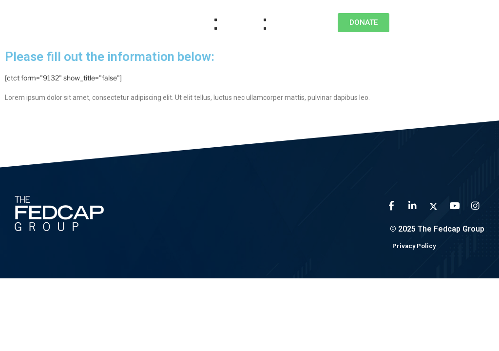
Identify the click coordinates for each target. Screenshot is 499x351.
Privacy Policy (414, 246)
